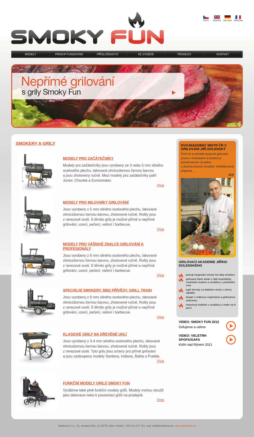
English (216, 18)
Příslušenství (107, 54)
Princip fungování (69, 54)
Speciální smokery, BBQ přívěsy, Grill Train (107, 290)
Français (238, 18)
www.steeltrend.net (185, 425)
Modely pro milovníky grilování (96, 202)
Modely (30, 54)
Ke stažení (146, 54)
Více (160, 185)
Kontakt (222, 54)
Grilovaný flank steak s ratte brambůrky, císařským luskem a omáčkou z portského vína (210, 282)
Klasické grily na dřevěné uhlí (95, 334)
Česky (205, 18)
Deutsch (227, 18)
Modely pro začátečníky (88, 158)
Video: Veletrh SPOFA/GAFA (193, 337)
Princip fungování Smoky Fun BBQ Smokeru (210, 274)
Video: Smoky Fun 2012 (199, 322)
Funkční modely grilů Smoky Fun (96, 383)
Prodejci (184, 54)
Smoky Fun (87, 28)
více (231, 174)
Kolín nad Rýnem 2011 (195, 344)
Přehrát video (231, 326)
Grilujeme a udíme (192, 327)
